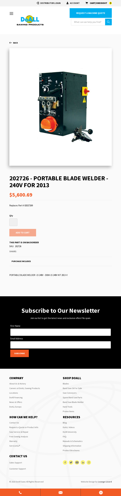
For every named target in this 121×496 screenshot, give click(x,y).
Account (73, 3)
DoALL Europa (15, 406)
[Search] (108, 22)
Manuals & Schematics (73, 441)
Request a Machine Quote (90, 13)
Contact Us (14, 422)
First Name (15, 325)
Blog (65, 422)
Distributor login (48, 3)
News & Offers (15, 402)
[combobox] (91, 22)
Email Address (16, 338)
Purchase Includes (21, 261)
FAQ (64, 436)
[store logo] (30, 20)
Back (13, 43)
